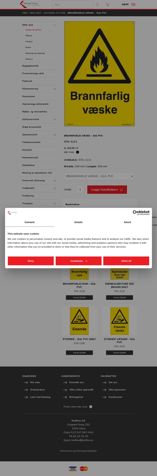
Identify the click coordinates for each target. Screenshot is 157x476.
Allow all (126, 260)
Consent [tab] (30, 222)
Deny (31, 260)
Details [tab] (78, 222)
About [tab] (127, 222)
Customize (79, 260)
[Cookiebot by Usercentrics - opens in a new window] (135, 212)
